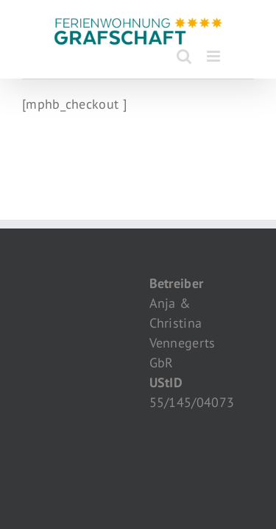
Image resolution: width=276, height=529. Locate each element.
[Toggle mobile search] (184, 56)
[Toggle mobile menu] (214, 56)
